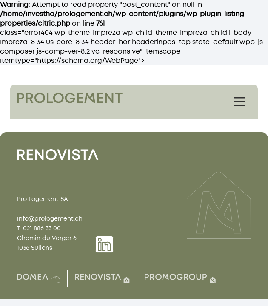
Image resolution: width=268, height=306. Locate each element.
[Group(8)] (102, 278)
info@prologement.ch (50, 219)
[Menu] (239, 101)
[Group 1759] (70, 98)
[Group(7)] (180, 278)
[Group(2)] (38, 278)
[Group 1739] (104, 244)
